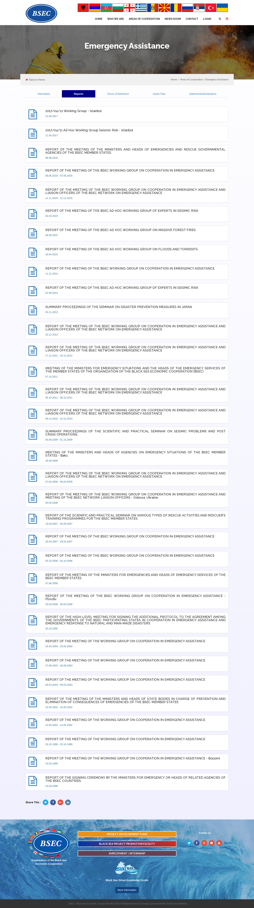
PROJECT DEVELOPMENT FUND (127, 834)
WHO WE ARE (115, 18)
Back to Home (35, 79)
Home (98, 18)
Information (44, 93)
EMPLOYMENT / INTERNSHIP (127, 853)
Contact (192, 18)
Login (207, 18)
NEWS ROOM (173, 18)
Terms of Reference (118, 93)
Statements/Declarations (202, 93)
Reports (78, 93)
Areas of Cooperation (144, 18)
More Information (127, 890)
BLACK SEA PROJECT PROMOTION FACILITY (127, 843)
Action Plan (159, 93)
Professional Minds (177, 903)
